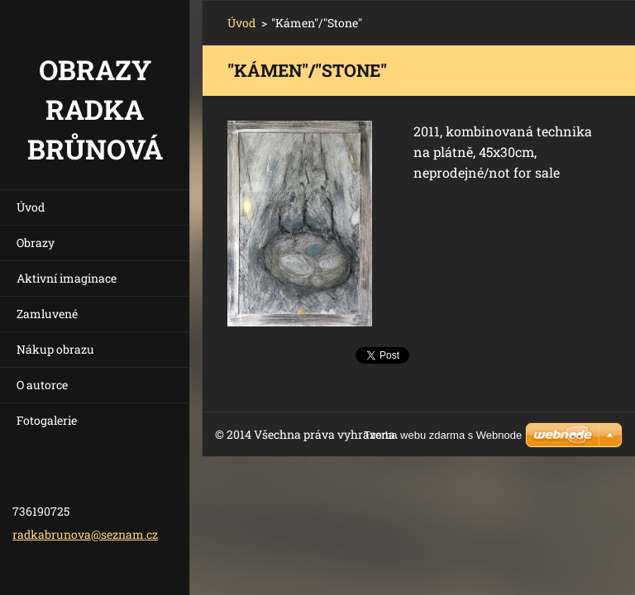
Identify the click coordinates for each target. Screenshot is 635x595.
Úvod (31, 207)
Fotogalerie (47, 420)
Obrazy (36, 242)
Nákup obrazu (55, 349)
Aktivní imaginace (67, 278)
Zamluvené (47, 313)
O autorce (42, 385)
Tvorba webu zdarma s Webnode (443, 435)
